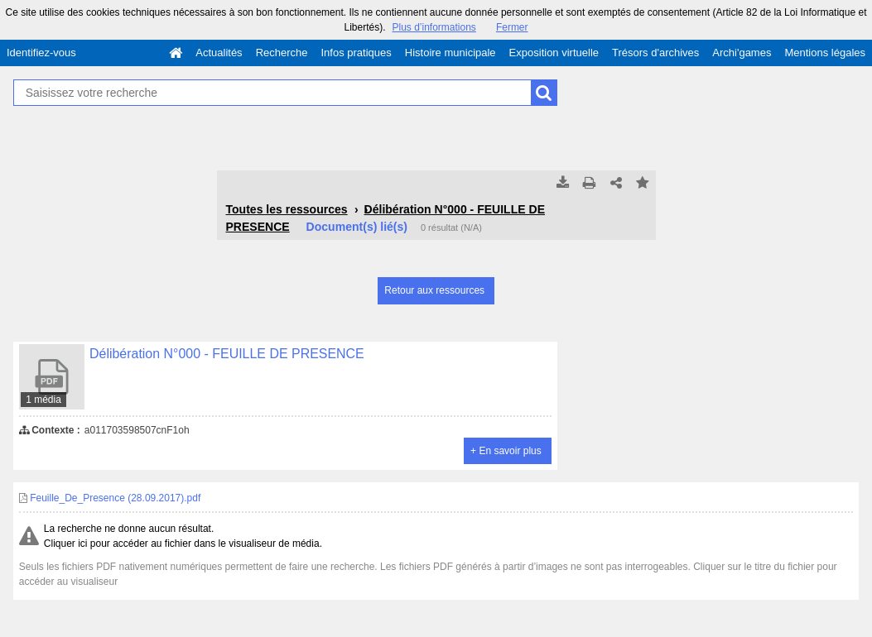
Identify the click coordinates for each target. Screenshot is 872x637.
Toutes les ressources (287, 209)
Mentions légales (824, 52)
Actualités (218, 52)
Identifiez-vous (41, 52)
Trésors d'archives (655, 52)
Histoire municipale (450, 52)
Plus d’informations (433, 27)
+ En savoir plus (506, 451)
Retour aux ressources (434, 290)
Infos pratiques (356, 52)
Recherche (282, 52)
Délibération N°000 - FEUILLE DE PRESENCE (226, 354)
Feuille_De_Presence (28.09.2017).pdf (109, 498)
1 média (43, 399)
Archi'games (741, 52)
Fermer (512, 27)
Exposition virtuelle (554, 52)
